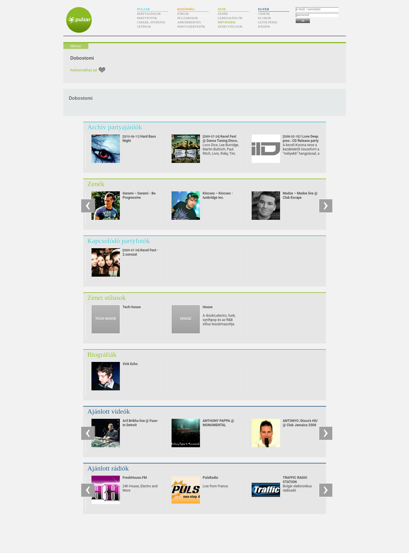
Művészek (227, 22)
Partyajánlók (149, 13)
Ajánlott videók (108, 411)
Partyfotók (147, 18)
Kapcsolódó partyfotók (118, 241)
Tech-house (132, 307)
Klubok (264, 18)
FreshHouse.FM (135, 478)
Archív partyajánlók (114, 127)
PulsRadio (210, 478)
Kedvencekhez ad (83, 70)
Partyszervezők (191, 26)
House (208, 307)
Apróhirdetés (189, 22)
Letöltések (267, 22)
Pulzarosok (188, 18)
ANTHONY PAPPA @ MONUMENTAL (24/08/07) (218, 425)
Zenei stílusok (230, 26)
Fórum (183, 13)
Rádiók (264, 26)
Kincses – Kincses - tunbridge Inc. (218, 195)
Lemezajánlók (230, 18)
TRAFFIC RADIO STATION (295, 480)
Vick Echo (130, 364)
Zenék (223, 13)
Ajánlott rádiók (108, 468)
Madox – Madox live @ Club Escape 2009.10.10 (300, 197)
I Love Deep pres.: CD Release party (301, 140)
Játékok (144, 26)
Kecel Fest (220, 140)
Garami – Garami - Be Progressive (139, 195)
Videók (264, 13)
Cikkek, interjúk (151, 22)
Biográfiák (102, 354)
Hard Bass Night (139, 142)
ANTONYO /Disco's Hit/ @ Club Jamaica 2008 (300, 423)
